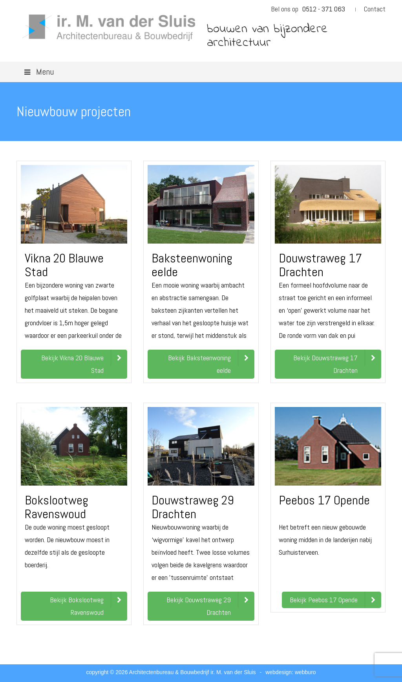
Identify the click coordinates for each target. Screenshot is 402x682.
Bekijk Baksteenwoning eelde (199, 364)
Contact (375, 8)
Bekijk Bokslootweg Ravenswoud (77, 606)
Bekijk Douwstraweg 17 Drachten (325, 364)
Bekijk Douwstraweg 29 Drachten (198, 606)
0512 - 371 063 (323, 8)
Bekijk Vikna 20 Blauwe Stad (72, 364)
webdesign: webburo (290, 672)
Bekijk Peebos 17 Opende (324, 599)
